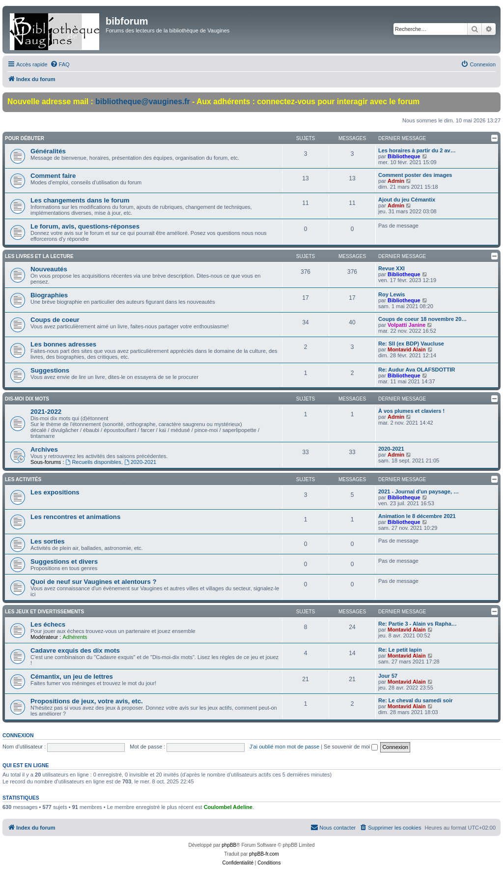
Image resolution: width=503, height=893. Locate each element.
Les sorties (47, 541)
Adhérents (74, 637)
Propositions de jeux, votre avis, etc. (86, 701)
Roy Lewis (391, 294)
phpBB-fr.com (264, 854)
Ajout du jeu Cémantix (406, 199)
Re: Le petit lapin (400, 650)
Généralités (48, 151)
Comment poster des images (415, 175)
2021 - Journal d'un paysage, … (418, 491)
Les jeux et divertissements (44, 611)
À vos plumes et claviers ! (411, 411)
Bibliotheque (404, 156)
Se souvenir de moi (351, 746)
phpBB (229, 845)
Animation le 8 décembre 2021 (417, 516)
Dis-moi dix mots (27, 399)
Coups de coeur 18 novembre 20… (422, 319)
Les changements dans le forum (80, 200)
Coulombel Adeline (228, 807)
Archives (44, 449)
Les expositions (55, 492)
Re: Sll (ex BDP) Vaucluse (411, 343)
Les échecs (47, 624)
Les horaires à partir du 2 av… (417, 150)
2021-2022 (45, 411)
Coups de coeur (55, 319)
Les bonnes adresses (63, 344)
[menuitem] (60, 64)
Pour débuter (24, 138)
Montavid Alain (407, 349)
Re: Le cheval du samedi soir (415, 700)
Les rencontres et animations (75, 516)
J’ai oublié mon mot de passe (284, 746)
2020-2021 (140, 462)
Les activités (23, 479)
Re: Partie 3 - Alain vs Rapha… (417, 624)
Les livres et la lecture (39, 256)
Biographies (49, 295)
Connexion (18, 735)
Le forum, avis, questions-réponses (85, 226)
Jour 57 (387, 676)
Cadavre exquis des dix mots (75, 650)
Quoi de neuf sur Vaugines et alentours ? (93, 581)
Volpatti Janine (406, 325)
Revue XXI (391, 268)
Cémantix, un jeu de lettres (71, 676)
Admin (396, 181)
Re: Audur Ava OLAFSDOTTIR (416, 370)
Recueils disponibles (93, 462)
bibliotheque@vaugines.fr (142, 101)
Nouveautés (48, 269)
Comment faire (53, 175)
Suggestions (49, 370)
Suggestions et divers (64, 561)
